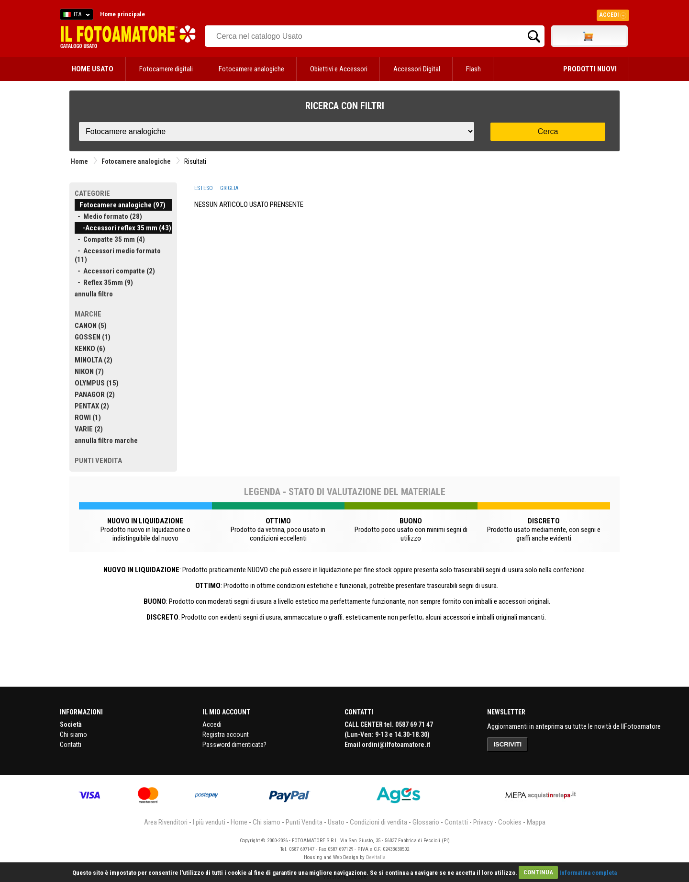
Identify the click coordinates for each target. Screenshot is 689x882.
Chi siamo (73, 734)
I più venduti (209, 822)
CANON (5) (91, 325)
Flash (473, 69)
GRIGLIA (229, 188)
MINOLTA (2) (93, 360)
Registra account (225, 734)
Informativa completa (588, 872)
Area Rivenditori (166, 822)
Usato (336, 822)
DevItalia (376, 857)
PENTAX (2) (92, 406)
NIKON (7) (89, 371)
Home (79, 161)
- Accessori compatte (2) (115, 271)
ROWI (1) (88, 417)
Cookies (510, 822)
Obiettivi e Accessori (338, 69)
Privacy (483, 822)
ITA (75, 16)
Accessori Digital (416, 69)
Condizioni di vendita (378, 822)
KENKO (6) (90, 348)
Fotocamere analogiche (251, 69)
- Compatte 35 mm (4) (110, 239)
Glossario (425, 822)
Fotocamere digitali (166, 69)
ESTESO (203, 188)
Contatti (70, 744)
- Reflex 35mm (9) (104, 282)
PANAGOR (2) (95, 394)
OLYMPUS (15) (97, 383)
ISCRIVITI (508, 744)
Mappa (536, 822)
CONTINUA (538, 872)
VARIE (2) (89, 429)
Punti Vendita (304, 822)
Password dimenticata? (234, 744)
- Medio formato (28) (108, 216)
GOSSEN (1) (93, 337)
